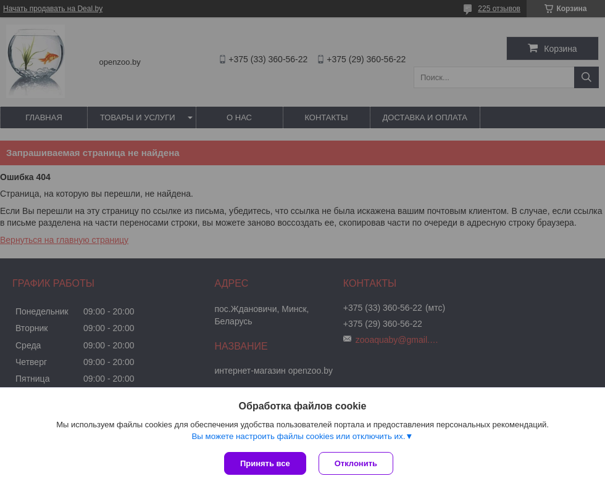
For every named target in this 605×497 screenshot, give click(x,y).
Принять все (265, 463)
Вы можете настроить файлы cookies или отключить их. (298, 436)
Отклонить (356, 463)
